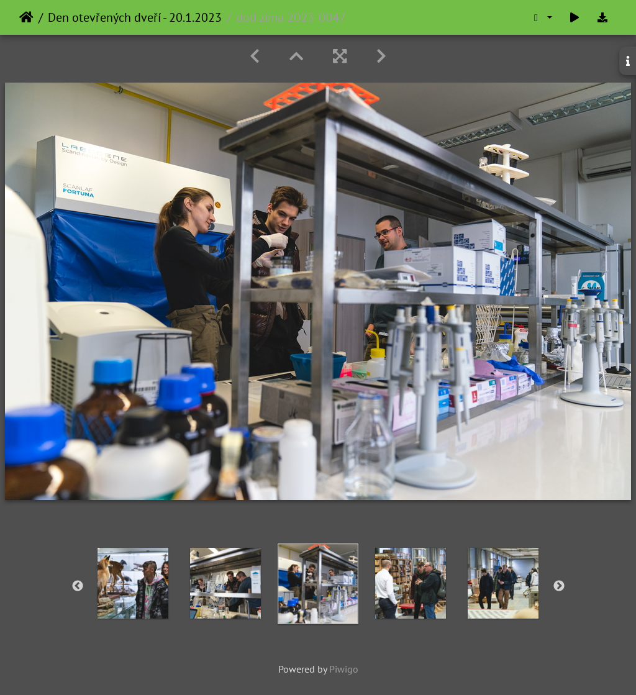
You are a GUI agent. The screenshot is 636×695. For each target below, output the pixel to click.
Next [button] (559, 586)
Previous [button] (77, 586)
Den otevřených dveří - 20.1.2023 (135, 17)
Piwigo (343, 669)
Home (26, 17)
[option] (133, 583)
